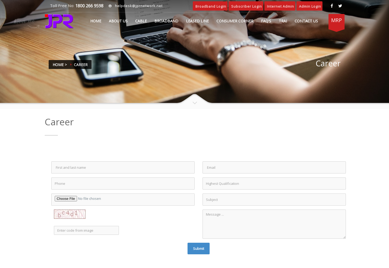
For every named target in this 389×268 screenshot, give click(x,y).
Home (95, 20)
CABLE (141, 20)
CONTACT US (306, 20)
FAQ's (266, 20)
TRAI (283, 20)
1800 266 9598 (88, 6)
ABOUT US (118, 20)
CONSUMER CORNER (234, 20)
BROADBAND (166, 20)
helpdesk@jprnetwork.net (138, 5)
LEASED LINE (197, 20)
